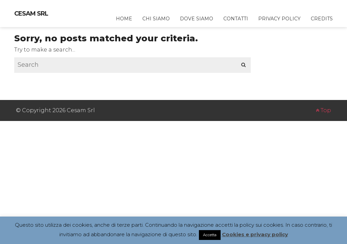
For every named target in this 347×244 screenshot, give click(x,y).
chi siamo (156, 19)
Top (323, 110)
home (124, 19)
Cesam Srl (31, 13)
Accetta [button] (210, 234)
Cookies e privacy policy (255, 234)
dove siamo (196, 19)
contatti (235, 19)
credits (322, 19)
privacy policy (279, 19)
